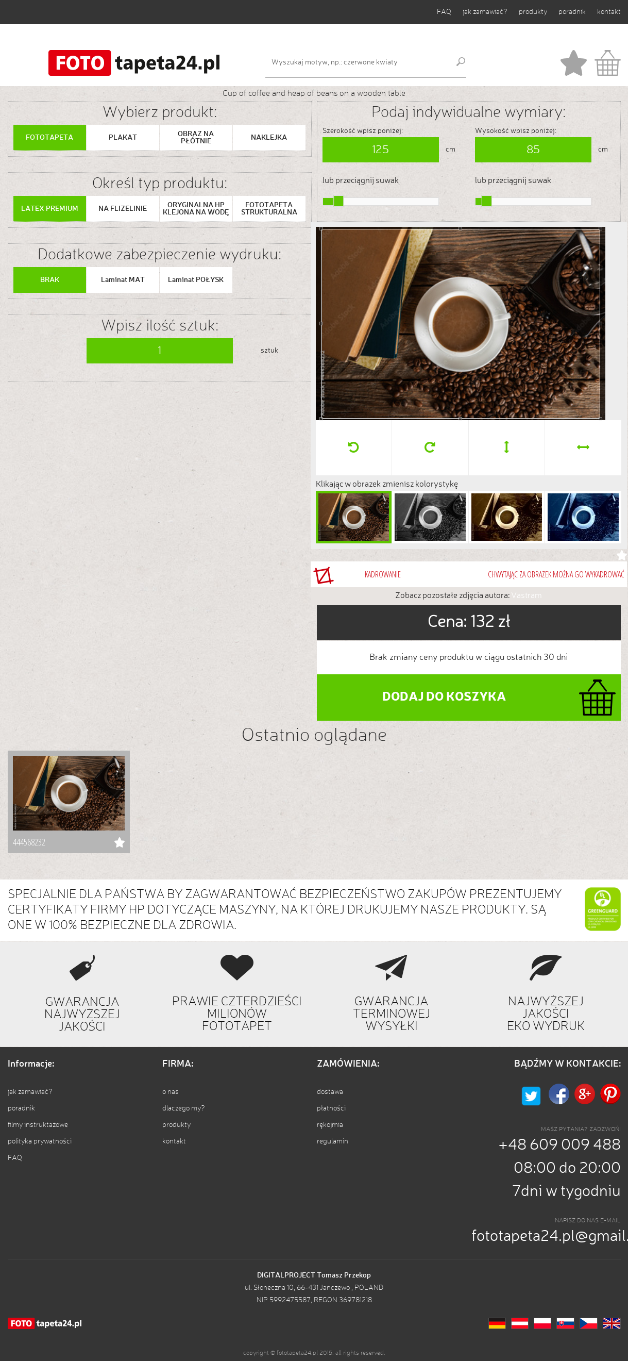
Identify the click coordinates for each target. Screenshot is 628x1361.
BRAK (49, 280)
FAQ (444, 11)
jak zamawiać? (485, 11)
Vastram (526, 596)
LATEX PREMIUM (49, 208)
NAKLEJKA (269, 137)
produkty (533, 11)
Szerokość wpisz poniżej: (363, 131)
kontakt (609, 11)
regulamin (332, 1141)
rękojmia (330, 1124)
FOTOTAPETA (49, 137)
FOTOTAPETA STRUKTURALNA (269, 209)
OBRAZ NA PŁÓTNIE (196, 137)
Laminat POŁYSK (196, 280)
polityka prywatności (40, 1141)
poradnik (572, 11)
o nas (170, 1092)
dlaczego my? (183, 1108)
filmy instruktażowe (38, 1124)
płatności (331, 1108)
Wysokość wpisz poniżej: (515, 131)
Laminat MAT (123, 280)
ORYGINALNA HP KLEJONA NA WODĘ (196, 209)
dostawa (330, 1092)
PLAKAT (123, 137)
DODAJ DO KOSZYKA (444, 697)
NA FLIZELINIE (122, 208)
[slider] (338, 201)
